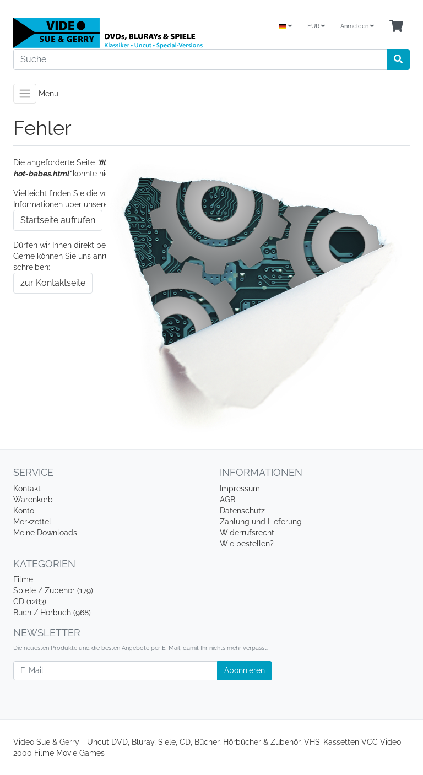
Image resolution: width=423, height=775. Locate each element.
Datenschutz (242, 510)
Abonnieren (244, 670)
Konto (23, 510)
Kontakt (27, 488)
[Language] (285, 27)
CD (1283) (29, 601)
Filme (23, 579)
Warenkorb (33, 499)
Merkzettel (32, 521)
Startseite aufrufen (57, 220)
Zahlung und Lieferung (261, 521)
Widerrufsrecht (247, 532)
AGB (227, 499)
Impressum (240, 488)
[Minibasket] (396, 27)
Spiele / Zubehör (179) (53, 590)
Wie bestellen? (247, 543)
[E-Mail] (115, 670)
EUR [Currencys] (316, 26)
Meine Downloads (45, 532)
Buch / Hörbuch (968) (52, 612)
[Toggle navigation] (24, 94)
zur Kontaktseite (52, 283)
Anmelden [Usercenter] (357, 26)
